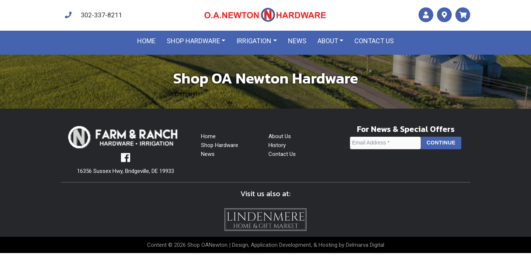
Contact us (374, 41)
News (297, 41)
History (277, 145)
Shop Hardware (193, 41)
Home (146, 41)
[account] (426, 15)
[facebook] (125, 159)
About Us (279, 136)
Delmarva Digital (365, 245)
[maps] (444, 15)
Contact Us (282, 154)
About (327, 41)
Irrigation (253, 41)
